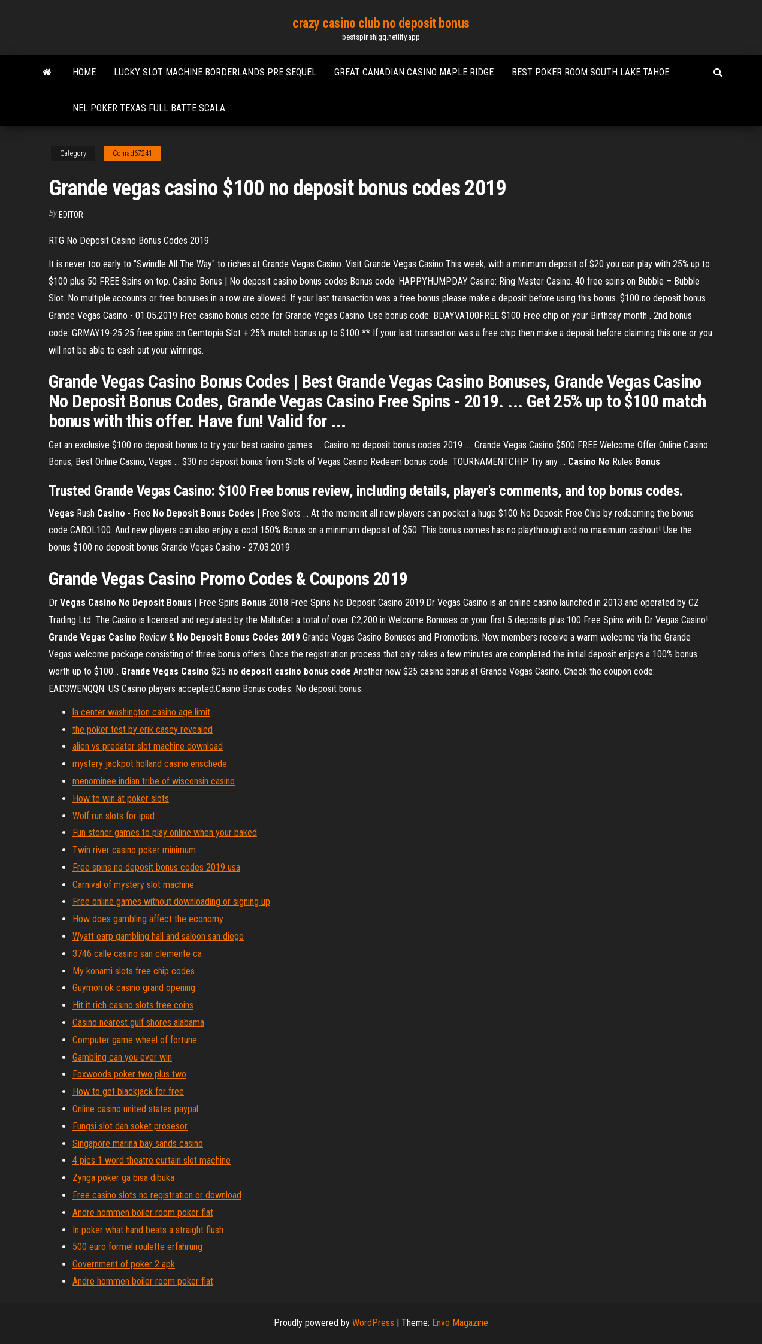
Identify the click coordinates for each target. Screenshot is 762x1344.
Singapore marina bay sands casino (137, 1143)
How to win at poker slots (120, 798)
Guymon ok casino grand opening (133, 987)
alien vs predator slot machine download (147, 746)
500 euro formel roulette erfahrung (137, 1246)
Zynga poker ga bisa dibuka (123, 1177)
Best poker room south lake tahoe (590, 72)
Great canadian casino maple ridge (414, 72)
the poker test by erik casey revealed (142, 729)
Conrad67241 (132, 153)
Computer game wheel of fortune (134, 1040)
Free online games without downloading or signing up (171, 901)
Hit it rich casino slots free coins (132, 1005)
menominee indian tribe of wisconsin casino (153, 781)
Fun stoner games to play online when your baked (164, 832)
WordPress (373, 1322)
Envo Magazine (460, 1322)
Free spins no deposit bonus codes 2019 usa (156, 867)
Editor (71, 214)
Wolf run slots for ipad (113, 815)
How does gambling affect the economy (147, 919)
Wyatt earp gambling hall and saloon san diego (158, 936)
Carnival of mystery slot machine (133, 884)
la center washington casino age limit (141, 712)
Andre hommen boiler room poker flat (142, 1212)
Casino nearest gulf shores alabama (138, 1022)
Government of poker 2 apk (123, 1264)
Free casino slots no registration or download (156, 1195)
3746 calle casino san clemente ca (137, 953)
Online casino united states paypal (135, 1109)
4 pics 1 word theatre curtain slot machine (151, 1160)
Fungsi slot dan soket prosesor (130, 1126)
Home (84, 72)
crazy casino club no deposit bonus (381, 23)
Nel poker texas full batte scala (148, 108)
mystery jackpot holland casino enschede (149, 763)
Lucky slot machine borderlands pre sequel (215, 72)
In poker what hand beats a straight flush (147, 1230)
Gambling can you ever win (122, 1057)
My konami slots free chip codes (133, 971)
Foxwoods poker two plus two (129, 1074)
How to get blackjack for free (128, 1091)
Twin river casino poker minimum (134, 850)
